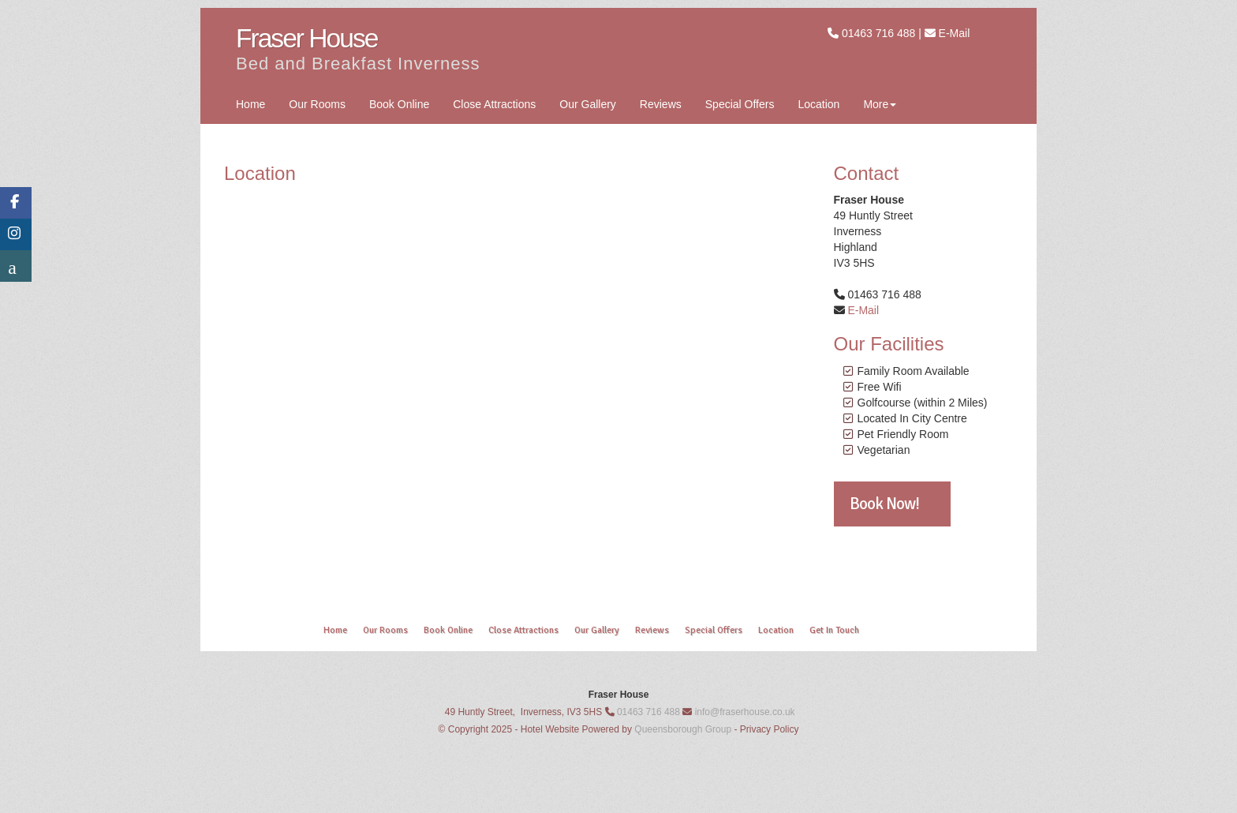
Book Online (399, 104)
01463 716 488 (648, 711)
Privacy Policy (769, 729)
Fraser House (306, 38)
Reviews (661, 104)
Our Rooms (317, 104)
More (879, 104)
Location (818, 104)
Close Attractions (494, 104)
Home (250, 104)
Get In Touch (834, 630)
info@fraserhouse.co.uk (745, 711)
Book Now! (884, 503)
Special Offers (740, 104)
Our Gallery (587, 104)
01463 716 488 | (883, 33)
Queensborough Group (682, 729)
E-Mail (954, 33)
